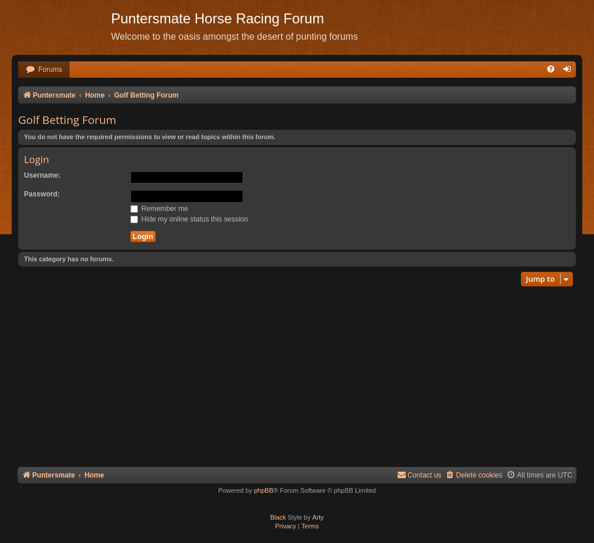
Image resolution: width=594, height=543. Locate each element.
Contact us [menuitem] (419, 475)
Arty (318, 517)
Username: (42, 175)
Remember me (159, 209)
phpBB (263, 490)
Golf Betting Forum (67, 119)
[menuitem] (44, 70)
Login (36, 159)
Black (278, 517)
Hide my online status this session (189, 219)
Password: (42, 194)
